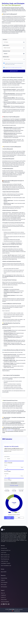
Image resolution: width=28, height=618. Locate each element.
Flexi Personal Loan (5, 559)
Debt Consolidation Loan (6, 565)
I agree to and (13, 67)
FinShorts (3, 580)
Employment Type (6, 51)
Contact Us (3, 597)
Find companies (4, 582)
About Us (3, 593)
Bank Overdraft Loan (5, 556)
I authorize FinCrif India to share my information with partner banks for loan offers (14, 64)
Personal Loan (4, 548)
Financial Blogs (4, 578)
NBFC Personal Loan (5, 554)
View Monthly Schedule (9, 518)
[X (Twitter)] (6, 604)
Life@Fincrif (3, 595)
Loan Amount (7, 456)
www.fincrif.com (10, 429)
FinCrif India (11, 609)
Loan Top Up (3, 552)
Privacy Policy (19, 67)
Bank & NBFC (3, 571)
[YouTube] (3, 604)
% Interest (6, 473)
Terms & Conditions (11, 67)
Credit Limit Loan (4, 561)
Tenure (5, 465)
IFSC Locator (3, 584)
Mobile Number (6, 45)
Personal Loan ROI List (5, 550)
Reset (19, 517)
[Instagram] (8, 604)
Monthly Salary (6, 56)
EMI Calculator (4, 586)
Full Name (5, 39)
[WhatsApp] (1, 604)
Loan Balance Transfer (5, 563)
